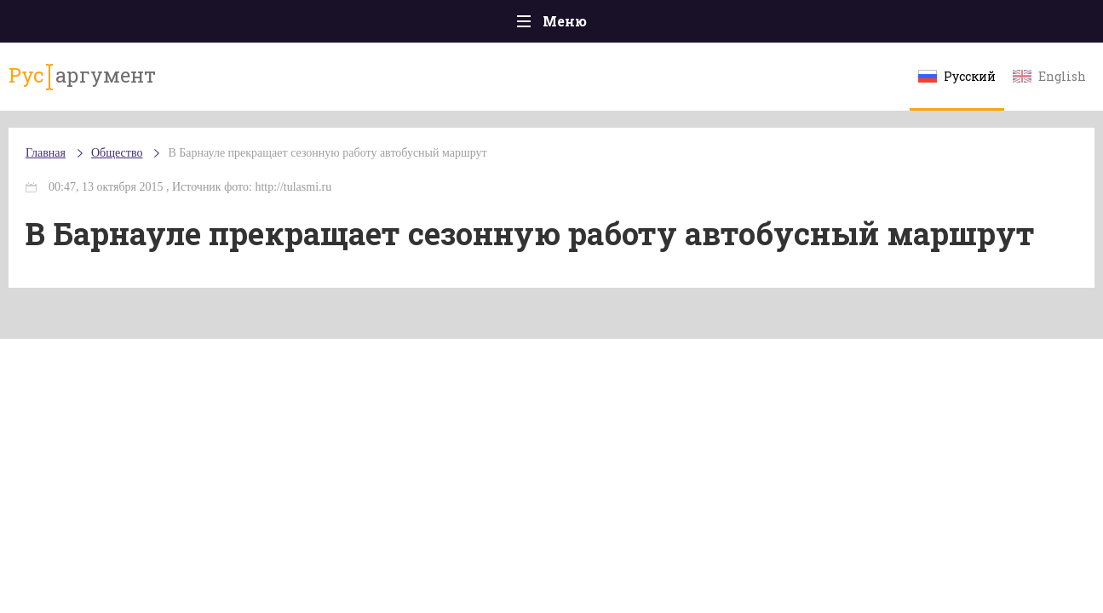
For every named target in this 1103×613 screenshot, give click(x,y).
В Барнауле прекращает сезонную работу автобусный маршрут (368, 169)
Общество (401, 26)
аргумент (114, 84)
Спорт (590, 25)
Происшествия (191, 25)
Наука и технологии (695, 33)
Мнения (1020, 25)
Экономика (501, 25)
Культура (814, 25)
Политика (304, 25)
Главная (84, 25)
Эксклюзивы (919, 25)
